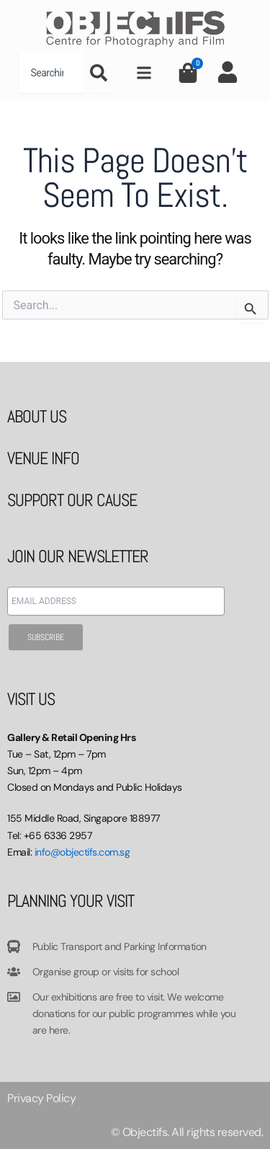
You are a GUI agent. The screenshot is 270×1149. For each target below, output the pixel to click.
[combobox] (51, 73)
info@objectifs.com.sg (82, 852)
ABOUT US (36, 416)
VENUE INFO (43, 458)
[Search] (101, 73)
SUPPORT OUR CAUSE (72, 500)
